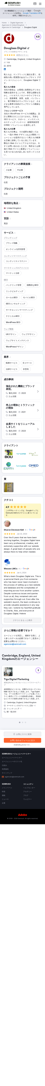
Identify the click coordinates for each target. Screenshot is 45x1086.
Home (4, 23)
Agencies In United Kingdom (13, 25)
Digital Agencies (16, 23)
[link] (34, 3)
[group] (22, 904)
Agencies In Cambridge (11, 27)
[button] (37, 36)
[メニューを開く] (40, 3)
